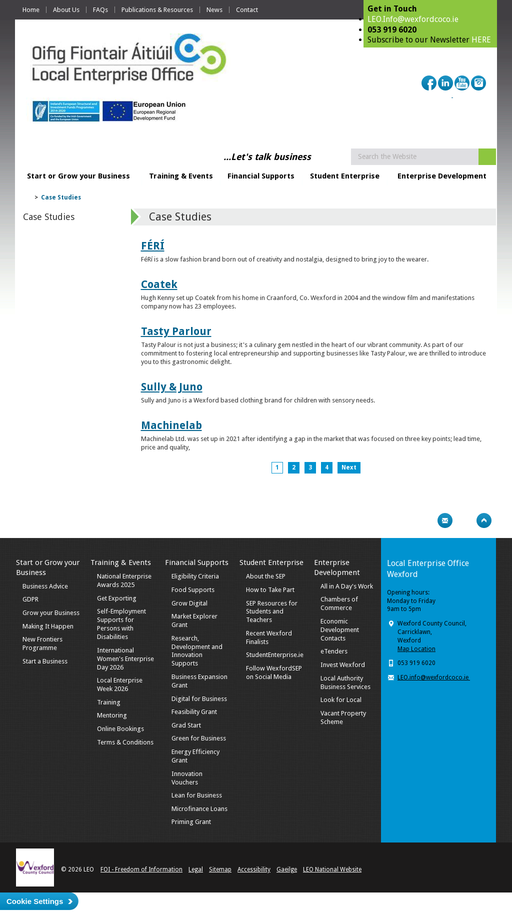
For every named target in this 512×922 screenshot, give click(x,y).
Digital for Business (199, 698)
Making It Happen (48, 626)
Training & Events (181, 176)
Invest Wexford (342, 664)
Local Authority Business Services (345, 682)
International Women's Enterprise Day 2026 (125, 658)
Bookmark (464, 520)
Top (484, 520)
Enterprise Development (442, 176)
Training (108, 702)
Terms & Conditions (125, 742)
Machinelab (171, 425)
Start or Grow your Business (78, 176)
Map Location (417, 649)
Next (349, 467)
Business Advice (45, 586)
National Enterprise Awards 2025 (124, 580)
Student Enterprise (345, 176)
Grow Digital (190, 603)
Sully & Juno (171, 386)
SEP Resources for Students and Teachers (272, 612)
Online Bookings (120, 728)
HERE (481, 39)
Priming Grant (191, 822)
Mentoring (112, 715)
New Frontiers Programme (42, 644)
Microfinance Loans (200, 808)
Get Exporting (116, 598)
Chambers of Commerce (339, 604)
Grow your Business (51, 612)
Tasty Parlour (176, 331)
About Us (66, 10)
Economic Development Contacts (339, 630)
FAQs (100, 10)
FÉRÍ (152, 246)
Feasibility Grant (194, 712)
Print (425, 520)
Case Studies (61, 197)
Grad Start (186, 725)
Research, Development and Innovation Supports (197, 651)
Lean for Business (197, 795)
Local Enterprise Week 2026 (119, 684)
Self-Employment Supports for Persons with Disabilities (121, 624)
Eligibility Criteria (195, 576)
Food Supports (193, 590)
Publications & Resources (157, 10)
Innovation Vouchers (187, 778)
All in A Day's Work (346, 586)
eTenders (334, 651)
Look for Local (341, 700)
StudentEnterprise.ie (275, 654)
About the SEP (266, 576)
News (214, 10)
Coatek (159, 284)
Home (31, 10)
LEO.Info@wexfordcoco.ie (413, 19)
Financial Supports (261, 176)
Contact (247, 10)
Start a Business (45, 661)
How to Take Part (270, 590)
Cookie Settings (34, 901)
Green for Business (199, 738)
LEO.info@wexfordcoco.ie (434, 677)
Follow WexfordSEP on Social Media (274, 672)
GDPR (30, 599)
